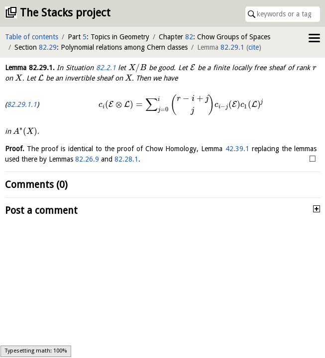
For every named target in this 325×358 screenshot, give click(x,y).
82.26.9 (87, 159)
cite (253, 47)
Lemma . (30, 68)
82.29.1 (232, 47)
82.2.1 (106, 68)
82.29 (48, 47)
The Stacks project (65, 12)
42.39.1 (237, 149)
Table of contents (31, 37)
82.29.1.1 (22, 104)
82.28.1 (126, 159)
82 (189, 37)
